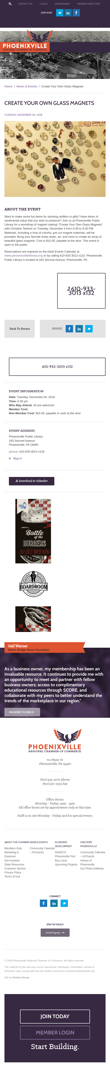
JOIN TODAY (55, 1016)
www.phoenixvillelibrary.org (23, 255)
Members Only (13, 848)
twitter (59, 13)
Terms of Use (12, 876)
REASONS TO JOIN (21, 712)
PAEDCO (60, 852)
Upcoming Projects (66, 864)
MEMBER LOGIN (55, 1032)
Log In (43, 3)
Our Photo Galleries (92, 868)
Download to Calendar (32, 481)
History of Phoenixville (87, 862)
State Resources (14, 864)
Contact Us (25, 3)
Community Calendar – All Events (42, 850)
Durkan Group (21, 977)
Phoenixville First (65, 856)
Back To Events (20, 329)
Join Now (46, 12)
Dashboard (62, 3)
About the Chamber (16, 842)
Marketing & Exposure (11, 854)
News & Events (26, 86)
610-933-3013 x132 (81, 290)
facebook (76, 13)
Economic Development (63, 844)
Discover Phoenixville (88, 844)
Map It (17, 458)
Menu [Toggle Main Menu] (10, 47)
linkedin (68, 13)
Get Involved (11, 860)
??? (10, 4)
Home (8, 86)
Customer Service (15, 868)
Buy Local (61, 860)
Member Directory (88, 3)
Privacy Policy (12, 872)
